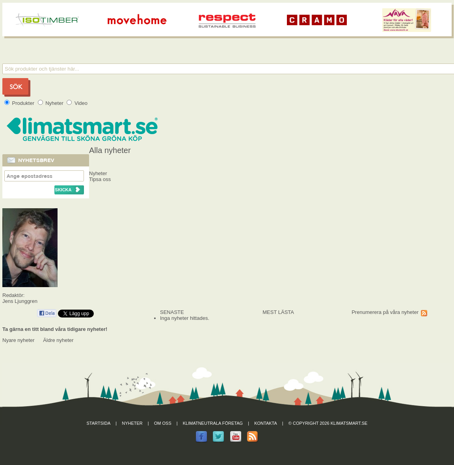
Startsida (99, 423)
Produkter (20, 103)
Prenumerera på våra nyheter (385, 312)
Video (77, 103)
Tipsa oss (100, 179)
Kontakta (265, 423)
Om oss (162, 423)
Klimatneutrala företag (213, 423)
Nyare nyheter (18, 340)
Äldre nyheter (58, 340)
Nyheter (51, 103)
